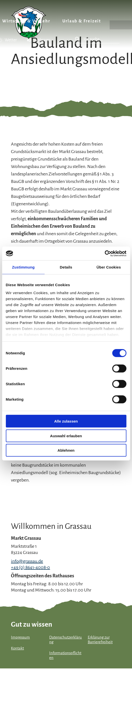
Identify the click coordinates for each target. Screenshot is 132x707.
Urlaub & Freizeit (81, 21)
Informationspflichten (65, 655)
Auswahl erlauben (66, 436)
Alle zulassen (66, 421)
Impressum (20, 637)
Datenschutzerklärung (65, 639)
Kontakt (17, 648)
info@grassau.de (27, 561)
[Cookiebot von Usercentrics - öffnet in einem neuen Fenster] (104, 253)
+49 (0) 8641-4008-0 (30, 567)
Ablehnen (65, 450)
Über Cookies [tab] (108, 267)
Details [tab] (66, 267)
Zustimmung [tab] (23, 267)
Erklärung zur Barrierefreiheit (100, 639)
